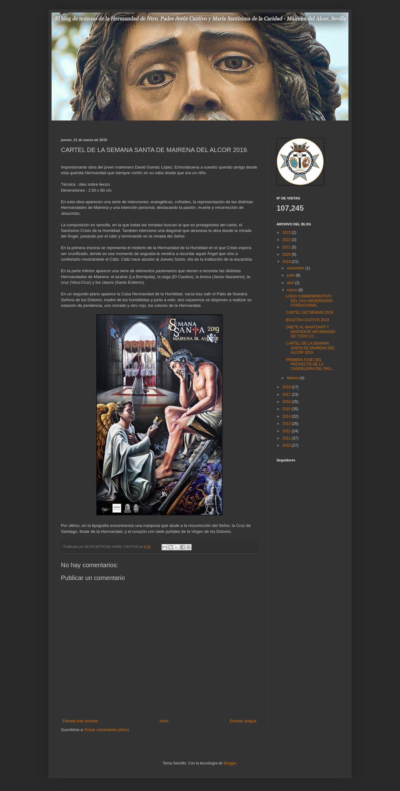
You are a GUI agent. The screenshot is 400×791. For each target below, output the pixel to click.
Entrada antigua (243, 721)
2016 (287, 402)
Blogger (229, 763)
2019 (287, 261)
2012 (287, 431)
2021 (287, 247)
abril (291, 283)
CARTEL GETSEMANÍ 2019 (309, 312)
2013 (287, 423)
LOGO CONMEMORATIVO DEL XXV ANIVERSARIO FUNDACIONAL (309, 300)
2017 (287, 394)
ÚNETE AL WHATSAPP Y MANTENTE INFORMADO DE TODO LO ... (310, 331)
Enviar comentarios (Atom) (107, 730)
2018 (287, 387)
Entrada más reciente (80, 721)
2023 (287, 232)
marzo (292, 290)
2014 (287, 416)
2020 (287, 254)
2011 (287, 438)
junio (291, 275)
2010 (287, 445)
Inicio (164, 721)
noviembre (296, 268)
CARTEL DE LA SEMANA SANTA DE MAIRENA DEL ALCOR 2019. (310, 348)
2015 (287, 409)
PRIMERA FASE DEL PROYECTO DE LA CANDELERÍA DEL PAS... (310, 364)
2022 (287, 240)
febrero (293, 378)
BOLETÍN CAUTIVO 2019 (307, 320)
